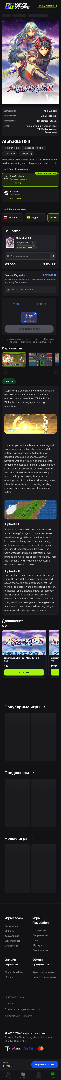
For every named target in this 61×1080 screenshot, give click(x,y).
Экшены (9, 930)
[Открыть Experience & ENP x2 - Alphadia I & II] (24, 653)
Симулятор (26, 153)
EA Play (9, 977)
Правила (9, 1003)
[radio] (30, 180)
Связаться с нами (14, 997)
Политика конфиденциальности (22, 1009)
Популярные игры (25, 707)
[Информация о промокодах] (52, 256)
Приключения (11, 148)
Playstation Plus (14, 972)
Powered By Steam (15, 1037)
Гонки (36, 940)
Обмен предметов (41, 962)
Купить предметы (43, 972)
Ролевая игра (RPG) (34, 148)
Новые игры (19, 838)
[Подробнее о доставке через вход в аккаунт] (26, 247)
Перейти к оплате (44, 1064)
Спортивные (40, 935)
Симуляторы (12, 940)
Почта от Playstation (15, 275)
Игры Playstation (41, 920)
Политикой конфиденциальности (35, 342)
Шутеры (37, 945)
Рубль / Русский (46, 6)
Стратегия (9, 153)
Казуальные (12, 936)
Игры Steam (14, 918)
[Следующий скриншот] (56, 371)
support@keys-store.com (19, 1015)
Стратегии (11, 945)
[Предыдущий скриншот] (5, 371)
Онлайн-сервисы (11, 962)
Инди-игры (11, 926)
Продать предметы (44, 977)
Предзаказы (19, 772)
